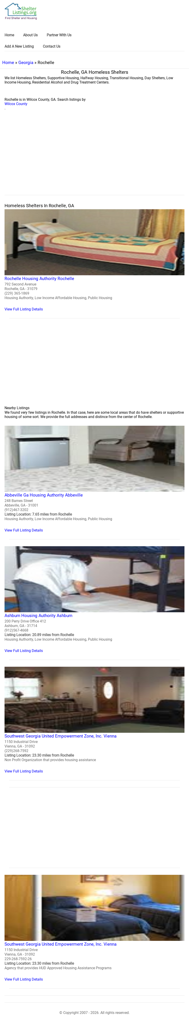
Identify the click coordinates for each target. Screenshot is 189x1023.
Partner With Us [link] (59, 35)
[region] (94, 157)
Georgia (25, 62)
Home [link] (9, 35)
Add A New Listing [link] (19, 46)
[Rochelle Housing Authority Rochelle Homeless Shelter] (94, 260)
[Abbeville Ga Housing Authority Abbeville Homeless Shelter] (94, 479)
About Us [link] (30, 35)
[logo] (21, 11)
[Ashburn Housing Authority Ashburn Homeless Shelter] (94, 599)
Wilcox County (16, 104)
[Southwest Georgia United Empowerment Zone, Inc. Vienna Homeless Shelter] (94, 720)
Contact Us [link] (51, 46)
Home (8, 62)
